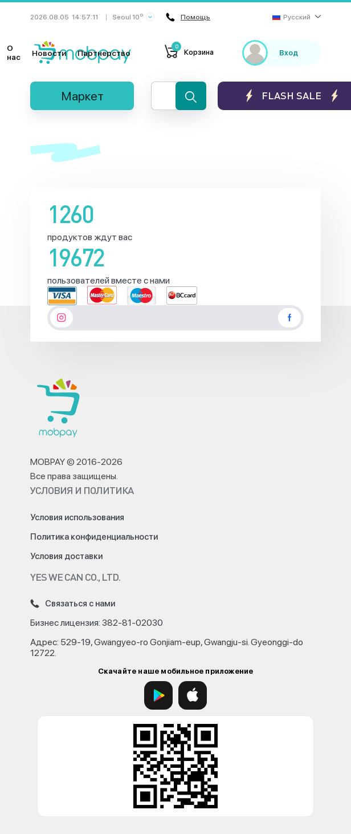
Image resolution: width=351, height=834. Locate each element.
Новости (49, 53)
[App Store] (192, 695)
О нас (14, 52)
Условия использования (77, 517)
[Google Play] (158, 695)
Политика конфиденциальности (94, 537)
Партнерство (103, 53)
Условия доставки (66, 556)
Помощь (188, 17)
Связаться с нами (72, 603)
